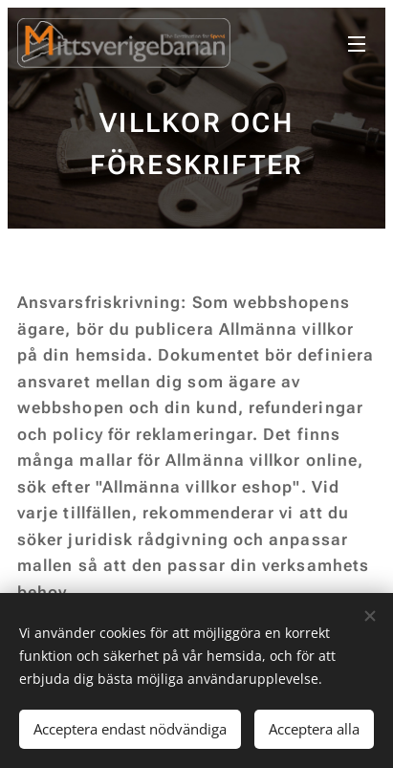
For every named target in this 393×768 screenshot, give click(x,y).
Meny (356, 44)
